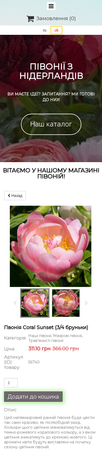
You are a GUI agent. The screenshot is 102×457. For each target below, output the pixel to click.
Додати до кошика (33, 396)
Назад (15, 195)
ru (44, 30)
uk (56, 30)
